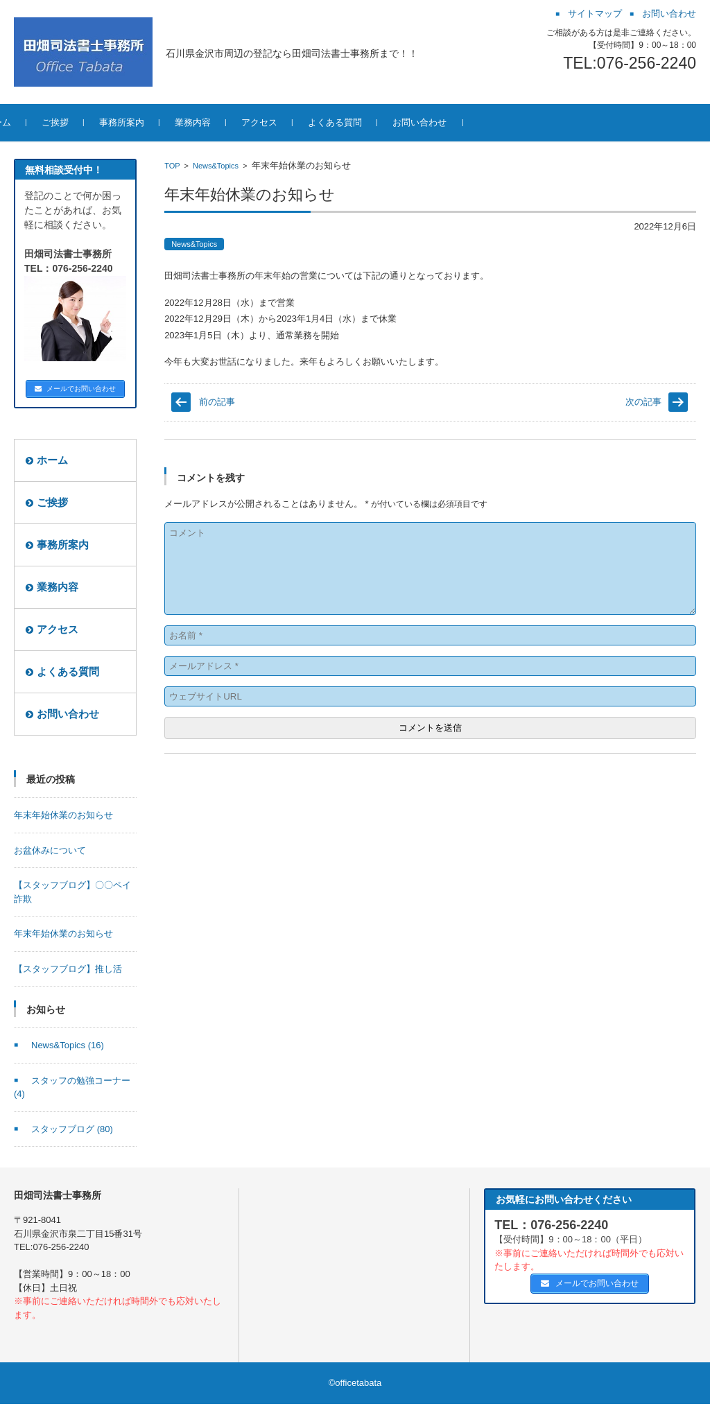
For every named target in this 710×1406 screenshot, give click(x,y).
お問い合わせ (465, 122)
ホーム (42, 122)
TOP (172, 166)
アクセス (304, 122)
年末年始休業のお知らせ (63, 818)
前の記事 (217, 402)
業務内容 (238, 122)
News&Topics (216, 166)
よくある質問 (380, 122)
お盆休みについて (50, 852)
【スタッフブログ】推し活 (68, 971)
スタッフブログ (72, 1131)
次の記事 (643, 402)
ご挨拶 (100, 122)
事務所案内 (166, 122)
